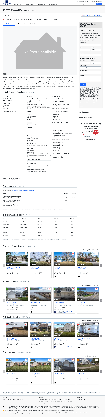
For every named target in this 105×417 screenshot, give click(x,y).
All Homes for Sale (7, 399)
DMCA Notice (55, 403)
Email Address (83, 65)
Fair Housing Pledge (64, 403)
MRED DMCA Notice (13, 408)
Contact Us (48, 399)
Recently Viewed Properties (87, 4)
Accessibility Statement (44, 403)
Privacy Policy (67, 399)
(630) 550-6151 (64, 312)
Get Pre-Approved (90, 139)
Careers (98, 1)
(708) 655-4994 (69, 311)
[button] (99, 4)
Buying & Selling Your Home (83, 1)
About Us (93, 1)
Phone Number (83, 70)
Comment (82, 75)
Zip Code (82, 53)
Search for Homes (18, 4)
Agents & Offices (42, 4)
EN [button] (101, 1)
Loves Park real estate (37, 393)
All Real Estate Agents (18, 399)
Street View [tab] (33, 24)
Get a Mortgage (53, 4)
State (92, 47)
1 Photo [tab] (9, 24)
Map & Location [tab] (21, 24)
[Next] (101, 265)
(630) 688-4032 (69, 346)
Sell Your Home (30, 4)
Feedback (41, 399)
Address (83, 42)
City (81, 47)
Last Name (93, 60)
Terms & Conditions (68, 401)
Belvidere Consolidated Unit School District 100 (22, 190)
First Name (82, 60)
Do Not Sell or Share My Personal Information (50, 401)
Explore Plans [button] (71, 410)
